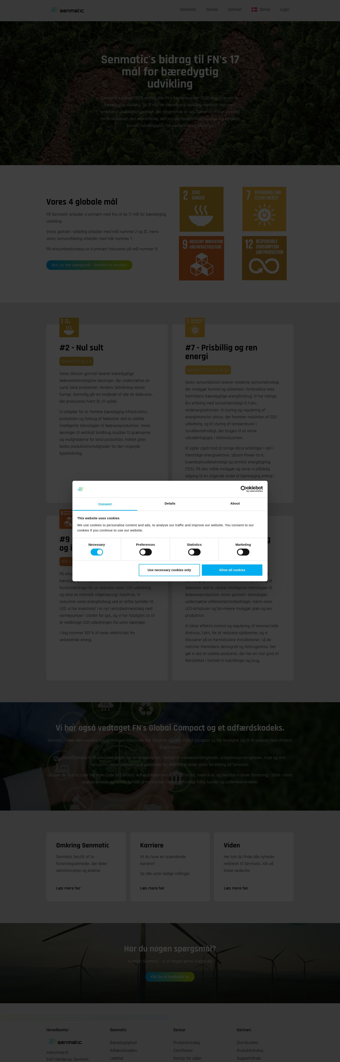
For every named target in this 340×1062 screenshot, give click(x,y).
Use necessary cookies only (169, 570)
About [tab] (235, 503)
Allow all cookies (232, 570)
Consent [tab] (105, 504)
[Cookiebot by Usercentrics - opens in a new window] (244, 489)
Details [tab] (170, 503)
